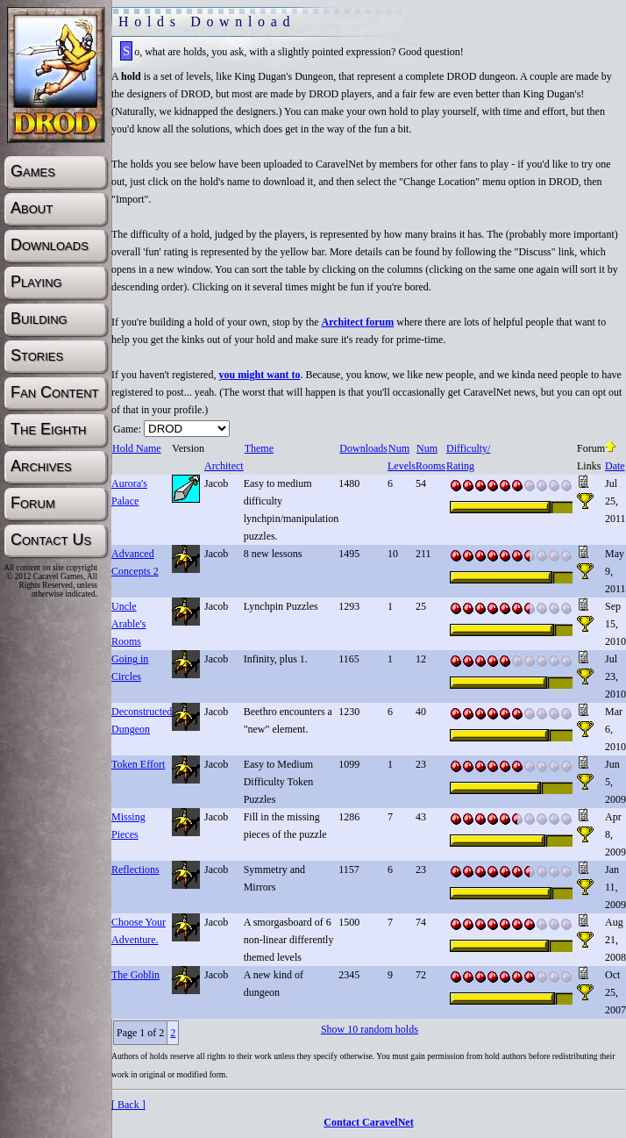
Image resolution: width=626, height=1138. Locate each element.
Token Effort (138, 764)
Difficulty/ (467, 448)
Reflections (135, 869)
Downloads (363, 448)
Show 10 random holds (369, 1029)
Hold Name (136, 448)
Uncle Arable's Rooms (128, 624)
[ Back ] (128, 1105)
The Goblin (135, 975)
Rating (459, 466)
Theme (259, 448)
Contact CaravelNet (368, 1122)
